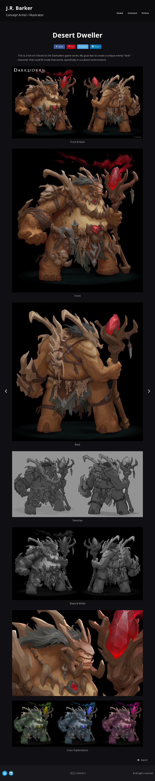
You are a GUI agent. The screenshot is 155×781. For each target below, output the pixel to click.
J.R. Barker (19, 8)
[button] (142, 760)
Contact (132, 13)
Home (120, 13)
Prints (145, 13)
